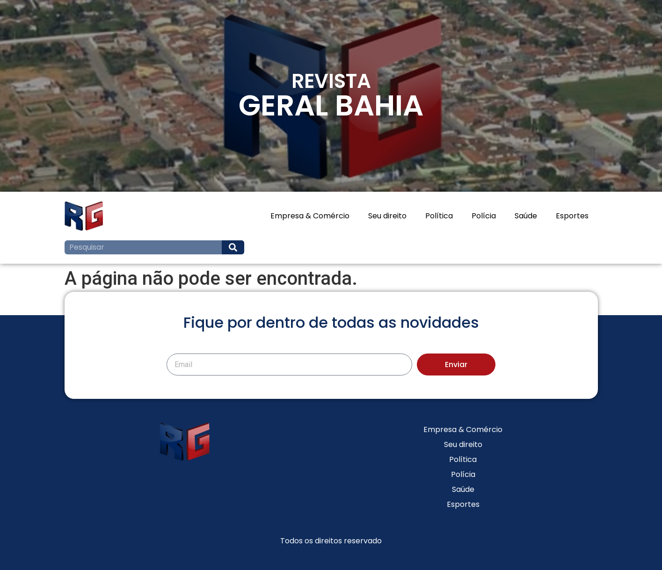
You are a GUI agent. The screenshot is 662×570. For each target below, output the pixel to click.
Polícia (484, 215)
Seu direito (387, 215)
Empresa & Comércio (309, 215)
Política (439, 215)
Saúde (526, 215)
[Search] (233, 247)
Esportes (572, 215)
